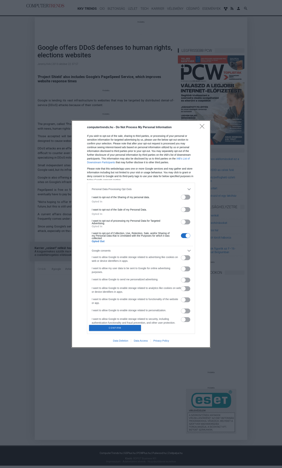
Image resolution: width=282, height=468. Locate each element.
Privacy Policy (161, 340)
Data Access (141, 340)
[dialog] (141, 234)
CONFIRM (115, 328)
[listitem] (141, 189)
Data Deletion (120, 340)
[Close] (203, 127)
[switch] (185, 197)
